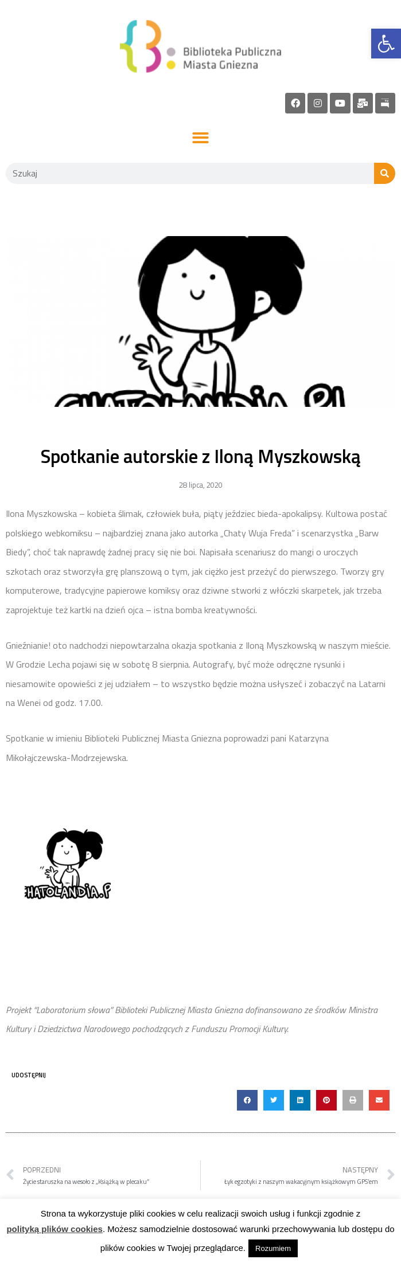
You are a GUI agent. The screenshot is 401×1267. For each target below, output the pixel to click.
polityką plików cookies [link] (54, 1229)
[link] (386, 43)
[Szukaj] (384, 173)
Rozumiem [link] (273, 1248)
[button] (200, 138)
